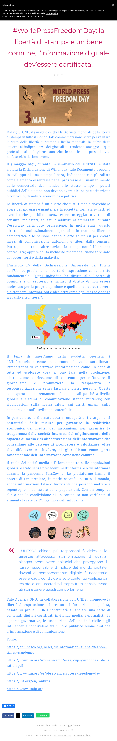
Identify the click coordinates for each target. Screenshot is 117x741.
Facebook (8, 715)
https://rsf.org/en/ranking (28, 681)
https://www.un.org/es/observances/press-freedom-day (53, 673)
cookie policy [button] (52, 13)
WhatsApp (43, 715)
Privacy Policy (62, 735)
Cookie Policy (82, 735)
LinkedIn (28, 715)
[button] (113, 4)
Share (9, 705)
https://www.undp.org (25, 689)
